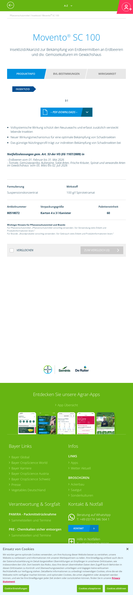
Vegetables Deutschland (28, 490)
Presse (16, 485)
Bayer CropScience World (29, 463)
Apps (74, 463)
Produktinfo (25, 73)
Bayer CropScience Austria (30, 473)
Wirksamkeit (107, 73)
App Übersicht (68, 405)
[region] (66, 569)
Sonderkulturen (82, 495)
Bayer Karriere (21, 468)
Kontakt (78, 528)
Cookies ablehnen (116, 588)
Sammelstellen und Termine (31, 520)
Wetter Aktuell (81, 468)
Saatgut (76, 490)
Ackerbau (77, 484)
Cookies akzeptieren (90, 588)
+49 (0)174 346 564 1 (94, 519)
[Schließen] (127, 549)
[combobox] (66, 112)
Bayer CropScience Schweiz (30, 479)
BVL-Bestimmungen (66, 73)
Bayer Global (20, 457)
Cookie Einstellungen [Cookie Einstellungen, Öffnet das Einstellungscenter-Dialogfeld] (16, 588)
